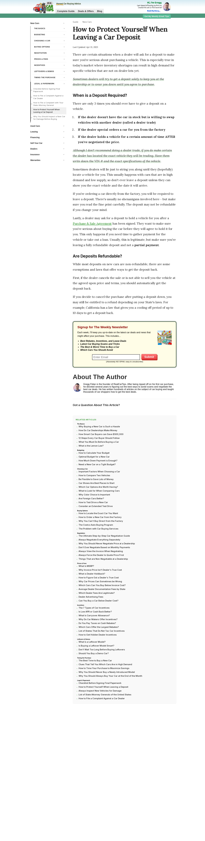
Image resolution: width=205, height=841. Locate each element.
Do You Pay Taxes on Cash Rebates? (97, 623)
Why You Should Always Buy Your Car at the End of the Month (110, 676)
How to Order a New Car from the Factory (100, 517)
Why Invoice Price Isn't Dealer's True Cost (100, 570)
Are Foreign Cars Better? (91, 498)
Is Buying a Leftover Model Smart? (96, 645)
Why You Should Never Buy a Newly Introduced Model (107, 672)
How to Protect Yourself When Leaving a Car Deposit (46, 110)
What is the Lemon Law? (91, 445)
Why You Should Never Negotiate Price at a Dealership (107, 543)
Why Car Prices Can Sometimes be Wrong (100, 581)
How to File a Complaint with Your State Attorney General (48, 103)
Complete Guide (66, 11)
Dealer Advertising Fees (91, 596)
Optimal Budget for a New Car (94, 456)
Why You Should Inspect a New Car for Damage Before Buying (49, 117)
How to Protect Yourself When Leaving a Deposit (103, 687)
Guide (75, 22)
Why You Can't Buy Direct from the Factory (101, 521)
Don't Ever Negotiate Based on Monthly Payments (104, 547)
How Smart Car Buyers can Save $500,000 (101, 434)
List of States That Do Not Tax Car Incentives (102, 631)
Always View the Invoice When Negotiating (101, 551)
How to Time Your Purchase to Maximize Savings (104, 668)
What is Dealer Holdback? (92, 573)
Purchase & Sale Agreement (92, 223)
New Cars (87, 22)
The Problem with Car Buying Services (98, 528)
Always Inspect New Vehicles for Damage (100, 690)
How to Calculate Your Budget (94, 452)
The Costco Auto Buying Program (96, 524)
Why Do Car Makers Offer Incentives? (98, 619)
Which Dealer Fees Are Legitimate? (97, 593)
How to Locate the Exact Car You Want (98, 513)
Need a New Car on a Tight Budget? (97, 464)
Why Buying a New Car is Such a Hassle (99, 426)
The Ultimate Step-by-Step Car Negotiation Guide (104, 535)
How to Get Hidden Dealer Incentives (98, 634)
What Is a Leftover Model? (92, 641)
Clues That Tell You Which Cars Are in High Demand (105, 664)
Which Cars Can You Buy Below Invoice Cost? (102, 585)
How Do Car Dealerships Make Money (98, 430)
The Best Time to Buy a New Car (95, 660)
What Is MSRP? (86, 566)
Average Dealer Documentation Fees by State (102, 589)
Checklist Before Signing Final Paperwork (46, 90)
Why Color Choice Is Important (94, 494)
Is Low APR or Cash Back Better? (95, 611)
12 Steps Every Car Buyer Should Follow (99, 438)
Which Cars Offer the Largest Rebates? (99, 627)
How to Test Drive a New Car (93, 502)
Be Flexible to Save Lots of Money (96, 479)
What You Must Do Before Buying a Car (99, 442)
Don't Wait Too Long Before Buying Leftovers (102, 649)
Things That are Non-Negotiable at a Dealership (103, 559)
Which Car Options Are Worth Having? (98, 487)
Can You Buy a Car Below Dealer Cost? (98, 600)
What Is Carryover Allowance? (94, 615)
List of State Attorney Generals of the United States (105, 694)
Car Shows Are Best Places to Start (96, 483)
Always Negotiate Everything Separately (99, 539)
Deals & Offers (86, 11)
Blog (99, 11)
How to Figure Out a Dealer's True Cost (99, 577)
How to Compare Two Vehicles (94, 475)
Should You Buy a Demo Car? (94, 653)
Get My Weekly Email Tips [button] (156, 16)
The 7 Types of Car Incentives (94, 607)
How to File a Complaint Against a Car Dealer (48, 96)
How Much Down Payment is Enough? (98, 460)
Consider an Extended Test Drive (96, 506)
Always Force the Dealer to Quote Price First (101, 555)
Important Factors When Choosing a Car (99, 471)
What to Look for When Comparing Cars (99, 490)
